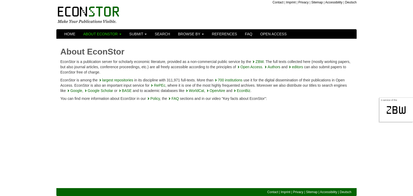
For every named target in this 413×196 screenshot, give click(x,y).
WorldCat (196, 91)
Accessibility (333, 2)
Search (162, 34)
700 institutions (230, 80)
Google (76, 91)
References (224, 34)
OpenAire (217, 91)
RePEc (159, 85)
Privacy (303, 2)
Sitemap (317, 2)
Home (69, 34)
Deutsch (351, 2)
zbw (396, 110)
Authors (274, 67)
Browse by (191, 34)
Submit (138, 34)
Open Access (273, 34)
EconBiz (243, 91)
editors (297, 67)
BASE (127, 91)
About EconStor (102, 34)
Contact (278, 2)
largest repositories (117, 80)
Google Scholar (100, 91)
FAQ (248, 34)
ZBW (259, 62)
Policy (155, 98)
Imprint (291, 2)
